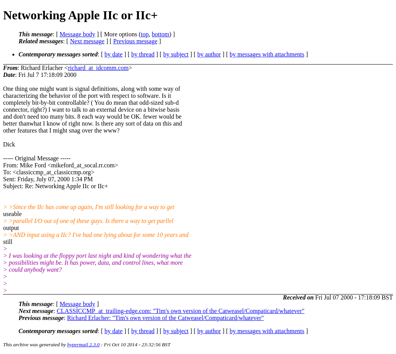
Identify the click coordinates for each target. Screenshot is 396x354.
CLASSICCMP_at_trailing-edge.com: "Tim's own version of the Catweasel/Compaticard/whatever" (181, 311)
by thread (143, 54)
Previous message (135, 41)
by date (113, 54)
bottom (160, 34)
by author (209, 54)
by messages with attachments (267, 54)
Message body (77, 34)
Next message (87, 41)
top (144, 34)
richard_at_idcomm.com (98, 68)
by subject (175, 54)
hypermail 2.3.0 (83, 344)
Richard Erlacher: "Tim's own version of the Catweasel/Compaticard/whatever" (165, 318)
